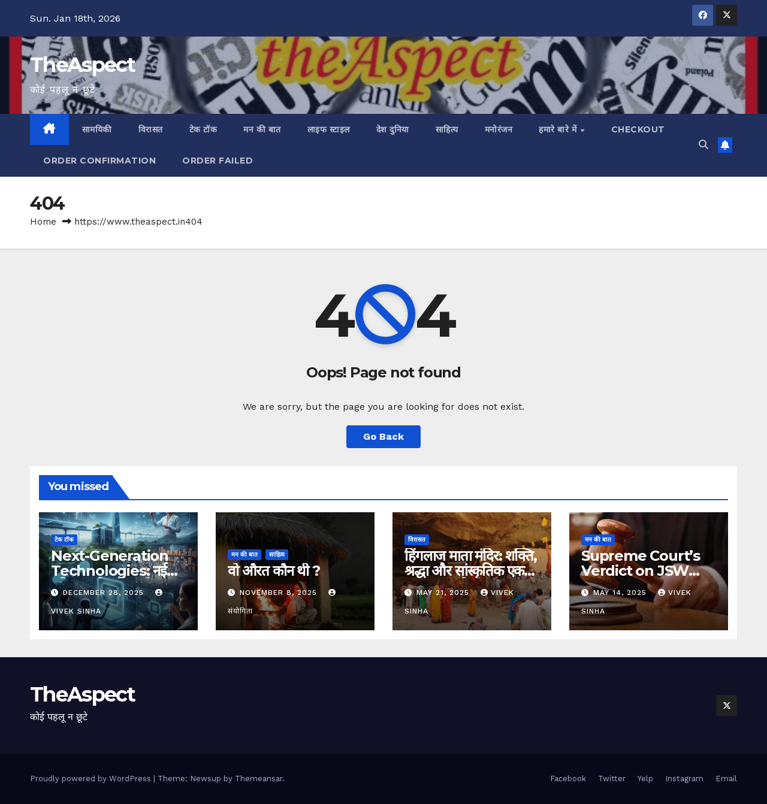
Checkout (638, 129)
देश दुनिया (392, 129)
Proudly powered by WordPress (91, 778)
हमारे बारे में (559, 129)
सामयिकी (97, 129)
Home (43, 221)
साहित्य (447, 129)
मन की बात (262, 129)
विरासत (150, 129)
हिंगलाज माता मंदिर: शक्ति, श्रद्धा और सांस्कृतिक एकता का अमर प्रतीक (470, 570)
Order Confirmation (99, 160)
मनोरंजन (499, 129)
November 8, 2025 (280, 592)
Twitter (612, 778)
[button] (703, 144)
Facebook (568, 778)
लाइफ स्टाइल (328, 129)
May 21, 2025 (444, 592)
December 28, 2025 (105, 592)
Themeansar (258, 778)
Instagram (684, 778)
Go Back (383, 436)
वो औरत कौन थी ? (274, 570)
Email (726, 778)
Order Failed (217, 160)
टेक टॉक (203, 129)
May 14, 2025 (621, 592)
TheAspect (82, 64)
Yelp (645, 778)
